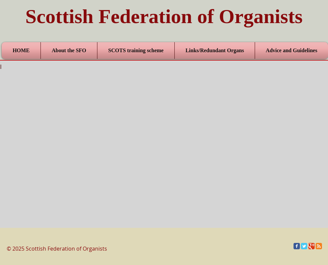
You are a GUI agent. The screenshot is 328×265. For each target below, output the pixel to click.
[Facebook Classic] (297, 246)
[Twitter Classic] (304, 246)
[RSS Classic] (319, 246)
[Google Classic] (311, 246)
